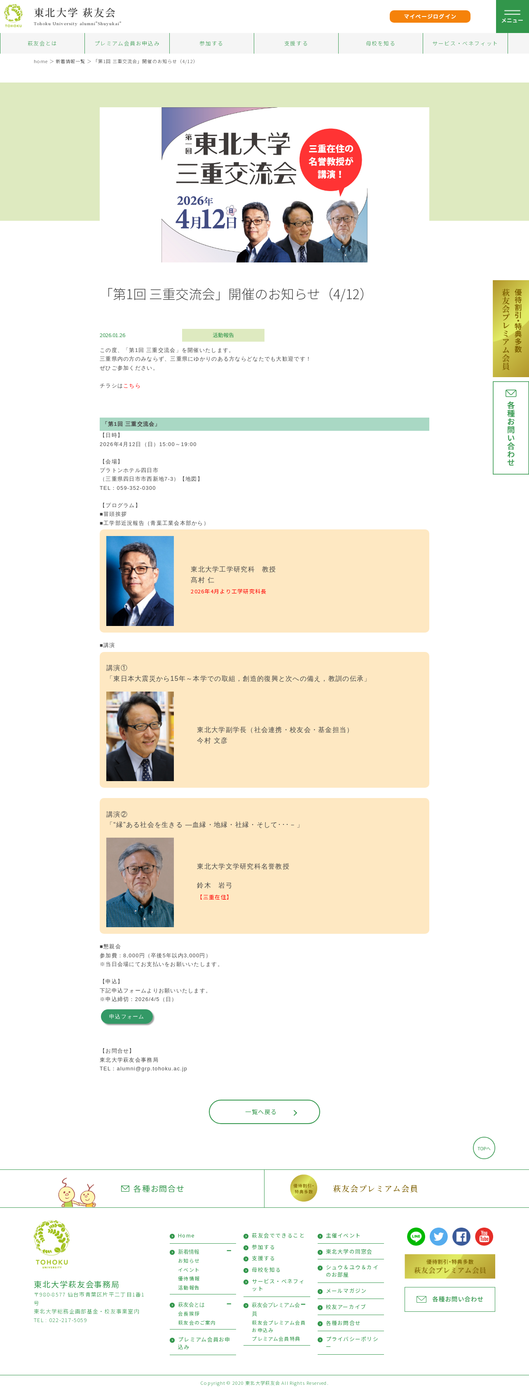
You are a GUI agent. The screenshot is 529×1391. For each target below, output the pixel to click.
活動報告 (223, 335)
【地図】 (191, 479)
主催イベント (343, 1235)
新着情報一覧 (71, 61)
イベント (189, 1269)
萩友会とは (43, 43)
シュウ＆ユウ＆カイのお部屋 (352, 1270)
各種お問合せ (153, 1188)
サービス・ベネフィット (465, 43)
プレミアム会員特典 (276, 1338)
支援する (296, 43)
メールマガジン (346, 1290)
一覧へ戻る (261, 1111)
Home (186, 1235)
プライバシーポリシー (352, 1342)
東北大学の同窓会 (349, 1251)
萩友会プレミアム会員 (375, 1188)
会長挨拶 (189, 1313)
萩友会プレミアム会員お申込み (279, 1326)
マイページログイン (430, 16)
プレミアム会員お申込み (127, 43)
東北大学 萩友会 (75, 12)
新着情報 (188, 1252)
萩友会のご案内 (197, 1322)
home (41, 61)
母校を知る (381, 43)
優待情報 (189, 1278)
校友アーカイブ (346, 1307)
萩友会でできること (278, 1235)
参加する (211, 43)
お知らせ (189, 1260)
